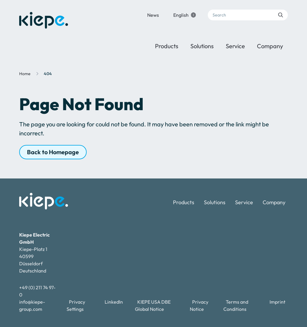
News (153, 15)
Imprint (277, 302)
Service (235, 46)
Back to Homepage (53, 152)
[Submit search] (280, 15)
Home (25, 73)
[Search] (248, 15)
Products (166, 46)
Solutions (202, 46)
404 (48, 73)
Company (270, 46)
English (184, 15)
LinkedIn (114, 302)
